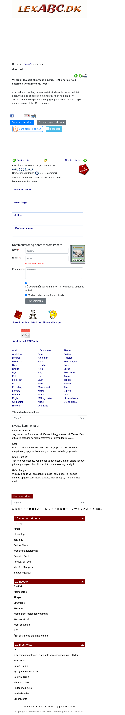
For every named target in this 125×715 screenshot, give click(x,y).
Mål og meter (45, 398)
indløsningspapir (23, 572)
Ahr (15, 649)
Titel (66, 387)
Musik (41, 394)
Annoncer (28, 706)
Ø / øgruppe (70, 402)
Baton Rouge (21, 666)
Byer (14, 365)
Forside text (20, 660)
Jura (40, 354)
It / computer (44, 350)
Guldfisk (18, 586)
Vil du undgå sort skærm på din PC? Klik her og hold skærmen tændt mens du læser (44, 82)
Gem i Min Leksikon (22, 122)
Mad (40, 383)
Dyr (14, 372)
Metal (41, 391)
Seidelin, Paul (21, 556)
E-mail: (16, 257)
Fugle (15, 398)
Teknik (67, 379)
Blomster (17, 361)
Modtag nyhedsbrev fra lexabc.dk (46, 295)
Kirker (41, 369)
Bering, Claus (21, 545)
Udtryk (67, 391)
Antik (15, 350)
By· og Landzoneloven (26, 671)
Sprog (67, 369)
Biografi (16, 357)
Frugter (16, 394)
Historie (16, 405)
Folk (14, 383)
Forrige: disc (21, 160)
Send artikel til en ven (30, 129)
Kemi (41, 361)
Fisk (14, 376)
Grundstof (17, 402)
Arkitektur (17, 354)
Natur (41, 402)
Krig (40, 372)
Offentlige (43, 405)
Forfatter (16, 391)
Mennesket (44, 387)
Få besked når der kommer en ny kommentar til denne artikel (54, 288)
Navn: (16, 250)
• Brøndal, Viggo (23, 228)
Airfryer (18, 597)
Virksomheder (71, 398)
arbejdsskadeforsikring (26, 550)
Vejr (66, 394)
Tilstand (68, 383)
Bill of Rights (20, 699)
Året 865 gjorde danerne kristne (31, 635)
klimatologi (19, 534)
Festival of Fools (23, 561)
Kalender (43, 357)
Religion (68, 357)
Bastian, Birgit (21, 677)
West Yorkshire (22, 624)
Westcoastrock (22, 619)
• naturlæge (20, 202)
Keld (14, 444)
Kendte (42, 365)
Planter (67, 350)
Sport (67, 365)
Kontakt (40, 706)
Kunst (41, 376)
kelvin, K (18, 539)
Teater (67, 376)
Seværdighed (71, 361)
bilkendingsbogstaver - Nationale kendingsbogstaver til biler (46, 655)
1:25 (16, 630)
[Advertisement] (49, 39)
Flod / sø (17, 379)
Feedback (55, 129)
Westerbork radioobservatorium (31, 613)
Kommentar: (17, 269)
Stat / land (69, 372)
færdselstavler (21, 693)
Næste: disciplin (76, 160)
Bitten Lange (19, 470)
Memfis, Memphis (23, 567)
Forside (28, 64)
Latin (40, 379)
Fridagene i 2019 (23, 688)
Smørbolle (19, 602)
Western (18, 608)
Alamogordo (20, 592)
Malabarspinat (21, 682)
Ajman (17, 528)
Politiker (68, 354)
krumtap (18, 523)
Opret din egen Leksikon (51, 122)
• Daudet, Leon (22, 189)
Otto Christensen (21, 430)
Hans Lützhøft (19, 457)
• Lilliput (18, 215)
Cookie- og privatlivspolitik (61, 706)
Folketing (17, 387)
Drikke (15, 369)
